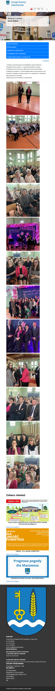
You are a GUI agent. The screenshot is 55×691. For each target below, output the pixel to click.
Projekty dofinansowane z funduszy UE (18, 57)
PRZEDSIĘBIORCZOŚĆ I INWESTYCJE (16, 674)
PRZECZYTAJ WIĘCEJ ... (13, 527)
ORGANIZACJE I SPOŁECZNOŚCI (14, 672)
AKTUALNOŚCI (10, 676)
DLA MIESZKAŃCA (11, 670)
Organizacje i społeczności (15, 50)
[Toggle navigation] (47, 9)
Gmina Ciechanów (12, 44)
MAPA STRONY (10, 678)
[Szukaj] (41, 9)
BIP (7, 680)
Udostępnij (46, 61)
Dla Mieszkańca (11, 47)
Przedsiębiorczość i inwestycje (16, 53)
